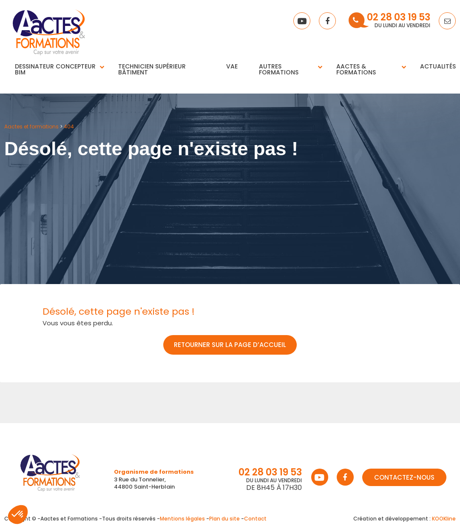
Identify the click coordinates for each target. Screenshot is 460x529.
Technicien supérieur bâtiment (152, 69)
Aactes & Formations (356, 69)
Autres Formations (278, 69)
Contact (255, 518)
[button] (18, 514)
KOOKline (444, 518)
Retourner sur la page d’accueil (230, 344)
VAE (232, 66)
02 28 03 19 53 (398, 18)
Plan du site (224, 518)
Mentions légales (182, 518)
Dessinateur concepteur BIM (55, 69)
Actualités (438, 66)
